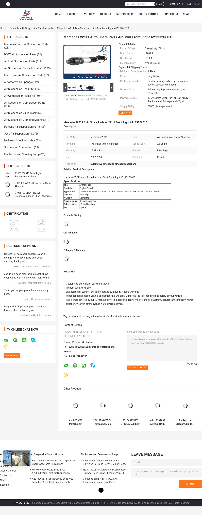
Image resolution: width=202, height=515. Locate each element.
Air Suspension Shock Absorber (38, 28)
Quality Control (148, 14)
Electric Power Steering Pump (22, 154)
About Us (105, 14)
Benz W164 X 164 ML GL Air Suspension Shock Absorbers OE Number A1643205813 (53, 462)
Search (159, 4)
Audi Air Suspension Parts (19, 61)
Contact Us (171, 14)
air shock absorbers (79, 316)
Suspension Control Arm (18, 147)
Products (73, 14)
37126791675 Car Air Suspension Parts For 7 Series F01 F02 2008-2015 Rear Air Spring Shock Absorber (102, 422)
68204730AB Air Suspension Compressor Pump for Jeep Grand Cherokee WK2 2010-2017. (105, 471)
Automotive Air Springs (18, 82)
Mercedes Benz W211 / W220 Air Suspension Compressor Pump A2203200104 (99, 480)
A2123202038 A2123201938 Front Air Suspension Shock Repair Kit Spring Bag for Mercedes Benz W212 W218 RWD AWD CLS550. (157, 422)
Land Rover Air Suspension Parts (23, 75)
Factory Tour (124, 14)
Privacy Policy (21, 503)
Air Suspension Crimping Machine (24, 119)
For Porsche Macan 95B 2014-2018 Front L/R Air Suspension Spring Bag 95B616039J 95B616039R (185, 422)
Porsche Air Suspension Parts (22, 126)
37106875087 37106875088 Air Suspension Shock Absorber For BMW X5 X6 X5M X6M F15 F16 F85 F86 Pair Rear (130, 422)
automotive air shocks (102, 316)
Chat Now (175, 4)
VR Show (89, 14)
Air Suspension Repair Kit (19, 89)
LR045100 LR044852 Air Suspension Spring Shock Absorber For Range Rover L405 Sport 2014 (33, 196)
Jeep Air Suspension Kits (19, 133)
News (186, 14)
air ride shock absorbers (127, 316)
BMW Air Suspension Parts (20, 54)
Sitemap (4, 484)
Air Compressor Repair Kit (19, 95)
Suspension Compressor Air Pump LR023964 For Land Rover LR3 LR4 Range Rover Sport (104, 462)
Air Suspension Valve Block (20, 113)
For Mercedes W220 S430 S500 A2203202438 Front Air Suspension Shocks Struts (51, 471)
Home (58, 14)
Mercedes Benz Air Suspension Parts (26, 44)
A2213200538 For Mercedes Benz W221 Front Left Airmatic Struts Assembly (53, 480)
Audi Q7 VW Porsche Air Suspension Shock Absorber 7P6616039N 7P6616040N (75, 422)
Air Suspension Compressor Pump (24, 102)
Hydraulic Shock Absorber (19, 140)
